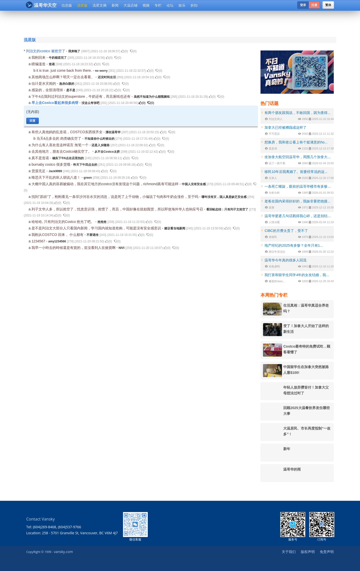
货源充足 (39, 171)
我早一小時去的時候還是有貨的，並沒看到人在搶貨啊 (74, 248)
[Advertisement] (150, 23)
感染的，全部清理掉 (48, 90)
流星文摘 (99, 5)
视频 (146, 5)
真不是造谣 (41, 158)
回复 (33, 120)
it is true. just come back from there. (64, 70)
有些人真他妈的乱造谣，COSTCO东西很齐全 (68, 132)
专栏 (158, 5)
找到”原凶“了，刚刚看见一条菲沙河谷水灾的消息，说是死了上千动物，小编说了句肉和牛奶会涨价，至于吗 (115, 197)
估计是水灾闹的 (44, 83)
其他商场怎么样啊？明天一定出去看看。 (64, 77)
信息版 (67, 5)
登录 (303, 5)
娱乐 (182, 5)
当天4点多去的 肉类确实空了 (59, 138)
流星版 (82, 5)
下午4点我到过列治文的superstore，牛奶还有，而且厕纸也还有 (82, 96)
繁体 (328, 5)
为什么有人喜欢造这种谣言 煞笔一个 (61, 145)
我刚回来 (39, 57)
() (124, 51)
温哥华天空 (41, 4)
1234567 (39, 241)
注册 (314, 5)
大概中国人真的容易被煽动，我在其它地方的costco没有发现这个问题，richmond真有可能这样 (106, 184)
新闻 (115, 5)
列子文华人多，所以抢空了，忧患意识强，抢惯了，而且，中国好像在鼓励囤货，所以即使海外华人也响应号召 (118, 209)
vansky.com (63, 551)
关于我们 (289, 551)
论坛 (170, 5)
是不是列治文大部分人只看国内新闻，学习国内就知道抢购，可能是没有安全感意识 (97, 228)
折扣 (194, 5)
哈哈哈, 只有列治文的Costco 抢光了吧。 (63, 222)
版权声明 (308, 551)
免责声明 (327, 551)
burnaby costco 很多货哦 (51, 164)
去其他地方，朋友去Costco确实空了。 (62, 151)
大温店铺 (131, 5)
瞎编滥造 (39, 64)
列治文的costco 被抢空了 (46, 51)
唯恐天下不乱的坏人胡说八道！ (57, 177)
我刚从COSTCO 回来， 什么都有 (58, 235)
